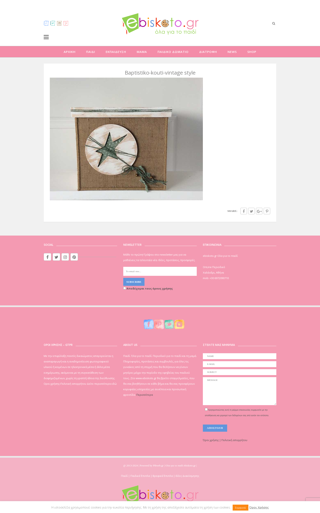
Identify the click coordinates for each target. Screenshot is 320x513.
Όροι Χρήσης (259, 507)
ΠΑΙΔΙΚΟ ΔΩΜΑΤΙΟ (173, 52)
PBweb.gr (158, 465)
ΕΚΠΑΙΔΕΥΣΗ (116, 52)
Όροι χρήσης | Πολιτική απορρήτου (225, 440)
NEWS (232, 52)
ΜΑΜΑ (142, 52)
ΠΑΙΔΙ (90, 52)
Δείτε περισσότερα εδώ (102, 384)
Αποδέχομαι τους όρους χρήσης (148, 288)
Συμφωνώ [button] (240, 507)
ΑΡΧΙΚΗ (70, 52)
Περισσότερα (144, 395)
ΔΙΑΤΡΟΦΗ (208, 52)
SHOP (251, 52)
